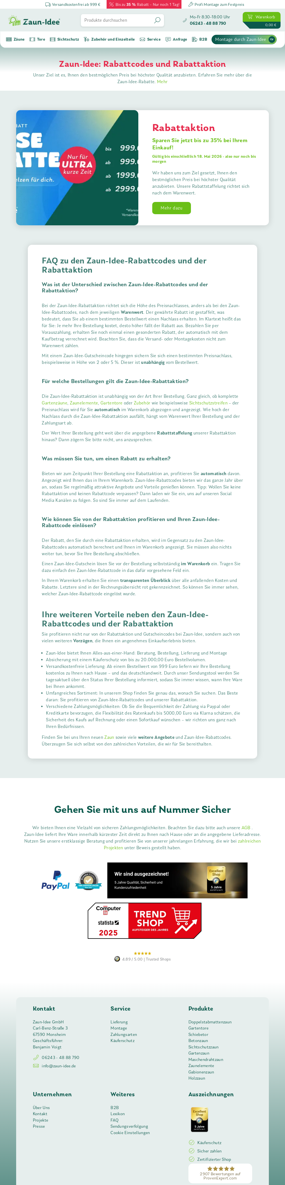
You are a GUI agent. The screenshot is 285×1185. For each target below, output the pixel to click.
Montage (118, 1028)
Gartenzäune (54, 403)
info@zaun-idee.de (54, 1065)
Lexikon (117, 1113)
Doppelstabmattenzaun (210, 1021)
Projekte (40, 1120)
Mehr (162, 81)
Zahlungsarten (123, 1034)
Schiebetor (198, 1034)
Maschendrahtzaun (205, 1059)
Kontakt (40, 1113)
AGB (247, 827)
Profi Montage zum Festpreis (216, 4)
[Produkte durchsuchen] (116, 20)
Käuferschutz (122, 1040)
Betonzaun (198, 1040)
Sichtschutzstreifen (208, 403)
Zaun (109, 737)
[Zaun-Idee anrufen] (206, 20)
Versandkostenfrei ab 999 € (72, 4)
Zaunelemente (84, 403)
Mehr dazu (172, 208)
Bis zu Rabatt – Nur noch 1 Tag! (144, 4)
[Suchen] (158, 20)
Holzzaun (196, 1078)
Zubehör (142, 403)
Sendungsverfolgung (129, 1126)
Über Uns (41, 1107)
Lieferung (119, 1021)
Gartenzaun (198, 1053)
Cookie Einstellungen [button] (130, 1132)
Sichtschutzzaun (203, 1047)
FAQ (114, 1120)
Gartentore (111, 403)
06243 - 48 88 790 (56, 1057)
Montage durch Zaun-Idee (245, 39)
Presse (39, 1126)
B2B (114, 1107)
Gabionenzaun (201, 1072)
